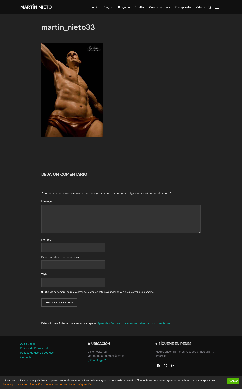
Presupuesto (183, 7)
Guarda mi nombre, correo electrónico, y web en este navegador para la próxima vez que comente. (99, 291)
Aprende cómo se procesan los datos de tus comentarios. (134, 323)
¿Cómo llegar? (96, 360)
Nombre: (46, 239)
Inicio (95, 7)
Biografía (124, 7)
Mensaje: (46, 201)
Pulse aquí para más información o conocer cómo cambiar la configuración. (47, 384)
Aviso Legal (27, 343)
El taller (139, 7)
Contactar (26, 357)
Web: (44, 274)
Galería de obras (159, 7)
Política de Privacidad (34, 348)
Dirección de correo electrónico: (61, 257)
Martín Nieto (36, 7)
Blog (108, 7)
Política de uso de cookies (37, 352)
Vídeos (200, 7)
